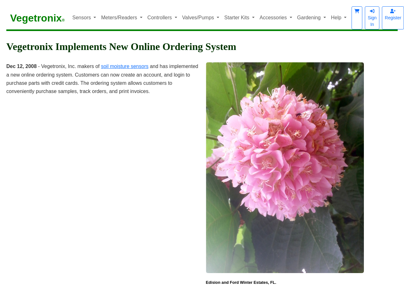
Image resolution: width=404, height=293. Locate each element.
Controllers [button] (160, 17)
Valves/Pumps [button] (199, 17)
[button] (357, 17)
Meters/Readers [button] (119, 17)
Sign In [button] (372, 18)
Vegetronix (37, 18)
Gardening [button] (309, 17)
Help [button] (337, 17)
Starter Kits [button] (237, 17)
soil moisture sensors (124, 66)
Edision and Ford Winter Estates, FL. (241, 282)
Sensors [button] (82, 17)
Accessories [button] (274, 17)
